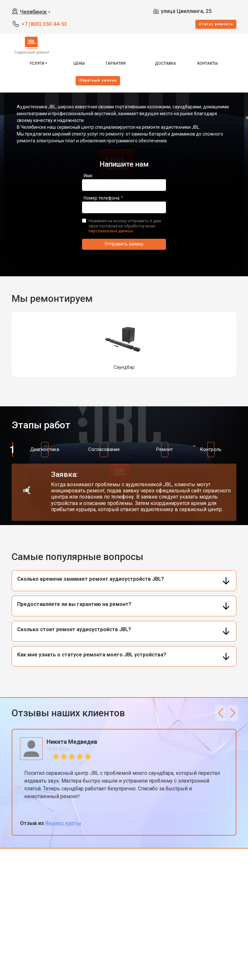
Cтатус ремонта (216, 24)
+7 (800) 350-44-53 (44, 24)
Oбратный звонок (98, 80)
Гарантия (116, 63)
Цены (79, 63)
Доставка (165, 63)
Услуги (36, 63)
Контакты (207, 63)
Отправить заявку (124, 244)
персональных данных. (111, 230)
